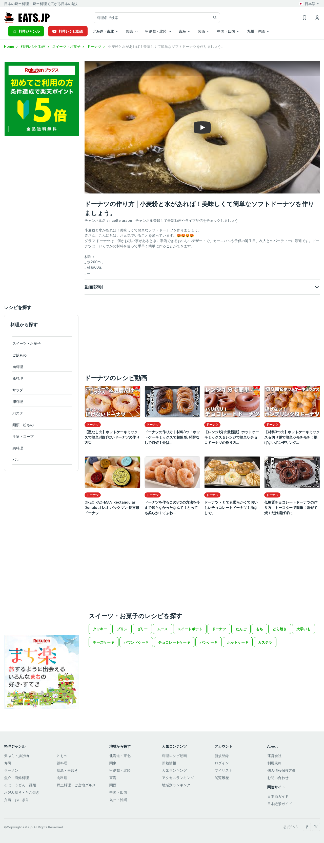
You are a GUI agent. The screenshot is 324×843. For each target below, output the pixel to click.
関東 (112, 763)
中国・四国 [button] (226, 31)
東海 (112, 777)
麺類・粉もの (23, 425)
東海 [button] (182, 31)
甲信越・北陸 (120, 770)
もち (259, 629)
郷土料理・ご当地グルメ (76, 785)
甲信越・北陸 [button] (156, 31)
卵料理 (17, 401)
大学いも (303, 629)
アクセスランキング (178, 777)
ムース (162, 629)
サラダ (17, 390)
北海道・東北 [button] (103, 31)
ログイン (222, 763)
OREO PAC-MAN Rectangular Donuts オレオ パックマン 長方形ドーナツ (112, 507)
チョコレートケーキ (174, 642)
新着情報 (169, 763)
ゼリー (142, 629)
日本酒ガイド (278, 796)
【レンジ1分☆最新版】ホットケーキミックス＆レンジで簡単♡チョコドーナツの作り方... (231, 437)
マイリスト (223, 770)
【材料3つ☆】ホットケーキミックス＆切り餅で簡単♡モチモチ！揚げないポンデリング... (292, 437)
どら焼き (280, 629)
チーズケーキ (103, 642)
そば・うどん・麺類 (20, 785)
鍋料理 (17, 448)
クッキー (100, 629)
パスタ (17, 413)
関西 (112, 785)
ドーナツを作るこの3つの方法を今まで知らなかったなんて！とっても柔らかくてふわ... (172, 507)
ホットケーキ (237, 642)
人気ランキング (174, 770)
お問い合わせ (278, 777)
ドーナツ (96, 46)
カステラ (265, 642)
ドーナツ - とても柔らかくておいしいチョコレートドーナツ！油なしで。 (231, 507)
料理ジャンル (26, 31)
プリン (122, 629)
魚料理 (17, 378)
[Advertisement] (41, 220)
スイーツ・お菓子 (68, 46)
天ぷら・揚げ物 (16, 755)
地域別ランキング (176, 785)
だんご (241, 629)
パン (15, 460)
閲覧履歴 (222, 777)
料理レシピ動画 (67, 31)
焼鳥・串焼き (67, 770)
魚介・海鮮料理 (16, 777)
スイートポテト (189, 629)
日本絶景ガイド (279, 804)
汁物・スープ (23, 436)
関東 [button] (129, 31)
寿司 (7, 763)
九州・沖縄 (118, 799)
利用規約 (274, 763)
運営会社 (274, 755)
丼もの (62, 755)
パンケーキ (208, 642)
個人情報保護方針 (281, 770)
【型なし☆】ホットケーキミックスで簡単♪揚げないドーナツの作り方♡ (112, 437)
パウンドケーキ (136, 642)
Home (11, 46)
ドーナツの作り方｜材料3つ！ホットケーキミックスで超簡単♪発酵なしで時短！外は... (172, 437)
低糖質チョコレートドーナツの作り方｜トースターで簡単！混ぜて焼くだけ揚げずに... (290, 507)
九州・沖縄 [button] (256, 31)
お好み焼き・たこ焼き (21, 792)
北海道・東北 (120, 755)
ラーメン (11, 770)
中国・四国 (118, 792)
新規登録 (222, 755)
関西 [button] (201, 31)
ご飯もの (19, 355)
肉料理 (17, 366)
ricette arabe (120, 220)
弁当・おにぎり (16, 799)
